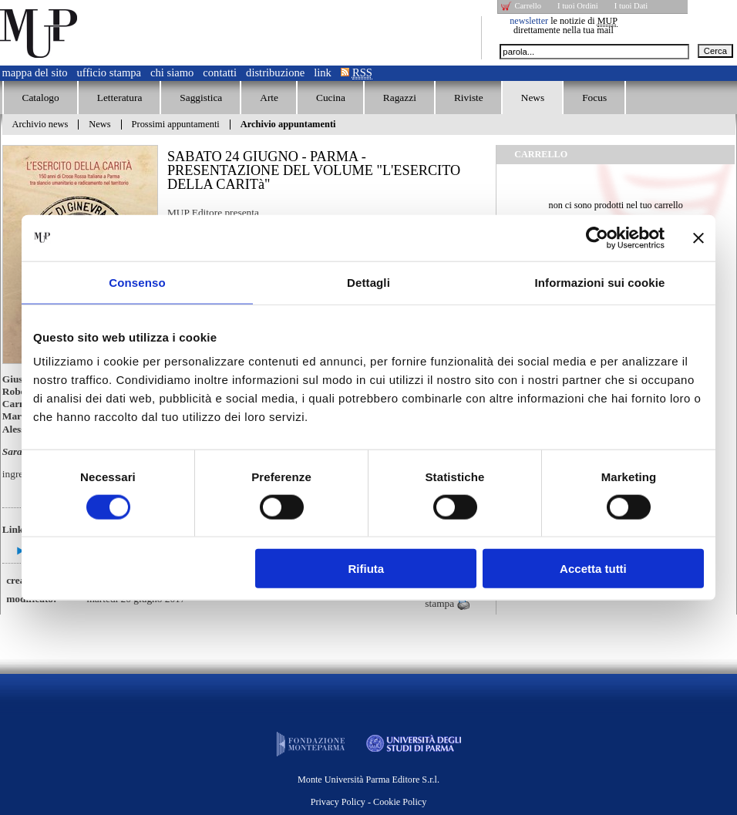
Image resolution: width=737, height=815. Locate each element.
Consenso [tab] (137, 281)
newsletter (529, 20)
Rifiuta (366, 568)
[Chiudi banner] (698, 237)
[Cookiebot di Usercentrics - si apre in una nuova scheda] (597, 237)
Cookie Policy (399, 801)
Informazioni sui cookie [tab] (600, 281)
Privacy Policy (338, 801)
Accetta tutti (593, 568)
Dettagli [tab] (368, 281)
